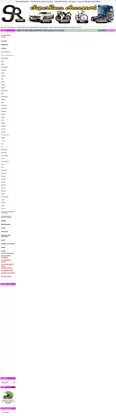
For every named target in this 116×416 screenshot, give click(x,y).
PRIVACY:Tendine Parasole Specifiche (42, 1)
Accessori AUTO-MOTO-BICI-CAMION (89, 1)
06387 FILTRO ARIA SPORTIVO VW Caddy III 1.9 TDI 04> (67, 27)
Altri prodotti (6, 412)
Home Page (3, 27)
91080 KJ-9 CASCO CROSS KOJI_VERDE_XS (8, 400)
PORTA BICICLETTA (61, 1)
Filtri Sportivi (72, 1)
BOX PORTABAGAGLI (22, 1)
